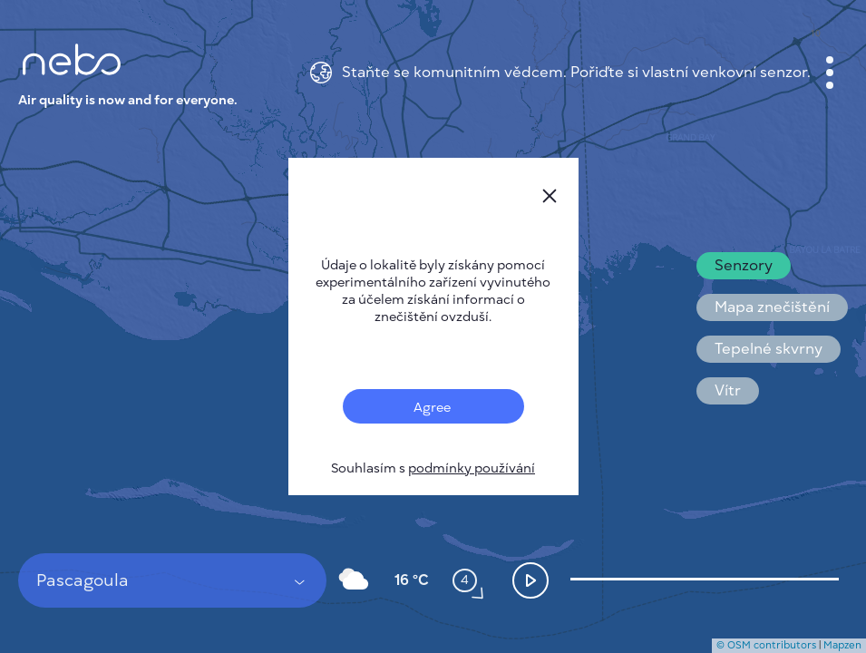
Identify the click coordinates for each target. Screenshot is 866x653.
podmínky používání (471, 468)
